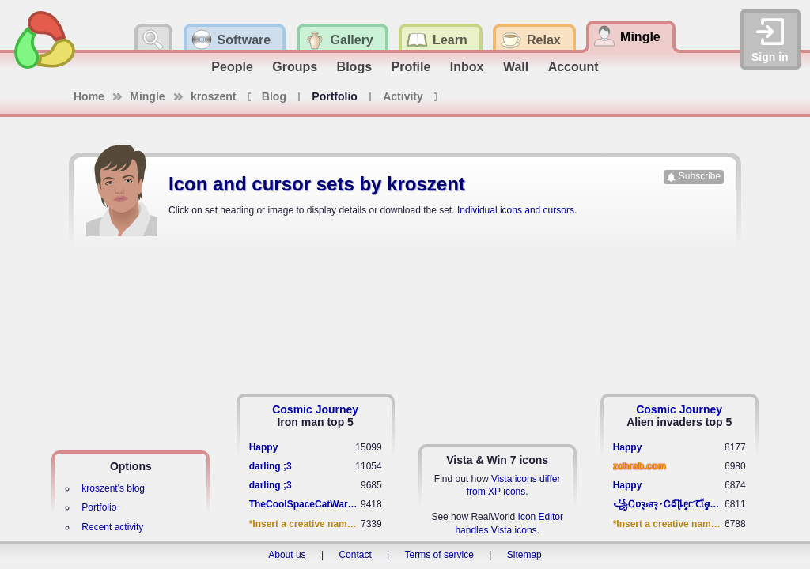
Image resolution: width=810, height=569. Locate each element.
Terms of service (439, 554)
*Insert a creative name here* (305, 523)
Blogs (354, 66)
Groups (294, 66)
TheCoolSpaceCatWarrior (305, 504)
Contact (355, 554)
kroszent (214, 96)
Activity (403, 96)
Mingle (147, 96)
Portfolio (98, 507)
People (231, 66)
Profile (411, 66)
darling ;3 (270, 466)
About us (286, 554)
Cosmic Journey (315, 409)
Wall (515, 66)
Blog (274, 96)
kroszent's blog (113, 488)
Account (573, 66)
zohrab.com (639, 466)
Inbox (467, 66)
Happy (263, 447)
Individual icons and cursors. (517, 210)
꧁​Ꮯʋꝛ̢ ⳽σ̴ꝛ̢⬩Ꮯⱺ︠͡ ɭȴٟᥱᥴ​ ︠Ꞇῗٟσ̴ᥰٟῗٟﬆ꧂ (669, 504)
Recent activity (112, 527)
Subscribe (700, 176)
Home (89, 96)
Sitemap (524, 554)
